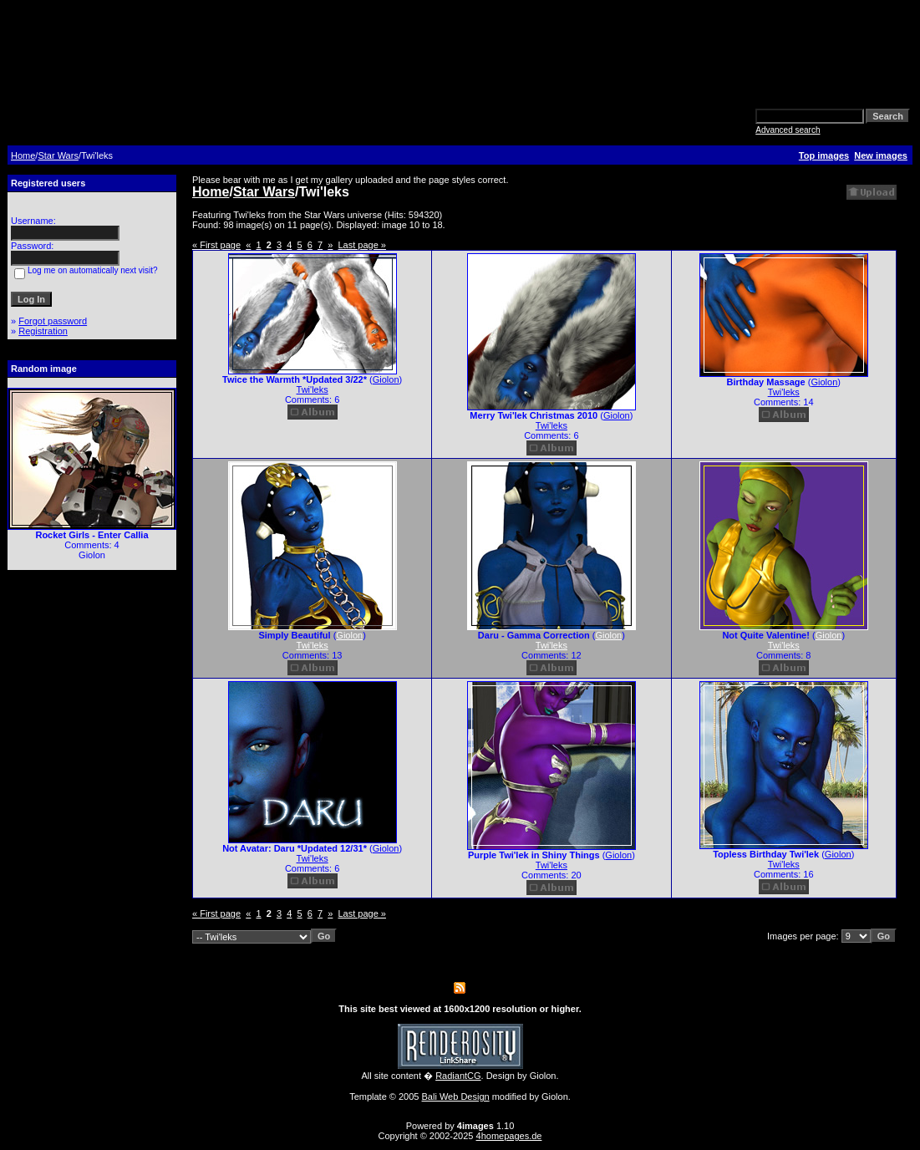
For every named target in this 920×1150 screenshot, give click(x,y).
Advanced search (787, 130)
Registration (43, 331)
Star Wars (58, 155)
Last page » (362, 245)
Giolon (386, 379)
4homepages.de (509, 1136)
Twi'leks (312, 389)
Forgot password (52, 321)
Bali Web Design (456, 1096)
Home (23, 155)
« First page (216, 245)
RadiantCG (457, 1076)
